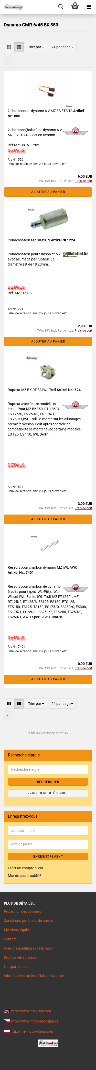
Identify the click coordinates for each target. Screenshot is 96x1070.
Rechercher (48, 782)
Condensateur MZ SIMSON (29, 240)
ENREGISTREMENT (48, 856)
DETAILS (16, 150)
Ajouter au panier (48, 192)
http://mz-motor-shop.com (31, 1031)
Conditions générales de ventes (28, 921)
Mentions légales (17, 930)
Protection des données (22, 911)
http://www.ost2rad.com (31, 1011)
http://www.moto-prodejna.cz (35, 1021)
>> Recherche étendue (48, 793)
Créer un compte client (25, 868)
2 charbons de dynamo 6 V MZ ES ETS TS (40, 111)
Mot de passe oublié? (24, 876)
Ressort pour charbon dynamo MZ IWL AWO (43, 567)
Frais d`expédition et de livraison (29, 948)
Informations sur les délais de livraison (34, 976)
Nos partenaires (16, 967)
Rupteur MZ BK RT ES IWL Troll (32, 390)
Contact (10, 939)
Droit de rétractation (20, 957)
